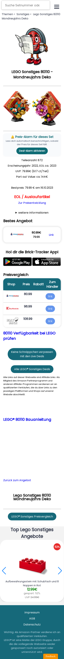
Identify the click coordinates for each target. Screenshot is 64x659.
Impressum (32, 612)
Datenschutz (32, 624)
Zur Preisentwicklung (32, 203)
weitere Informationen (33, 213)
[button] (60, 571)
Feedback (50, 656)
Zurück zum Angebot (17, 480)
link (50, 296)
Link (51, 235)
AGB (32, 618)
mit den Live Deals (32, 356)
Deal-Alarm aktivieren (32, 151)
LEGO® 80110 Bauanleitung (27, 419)
